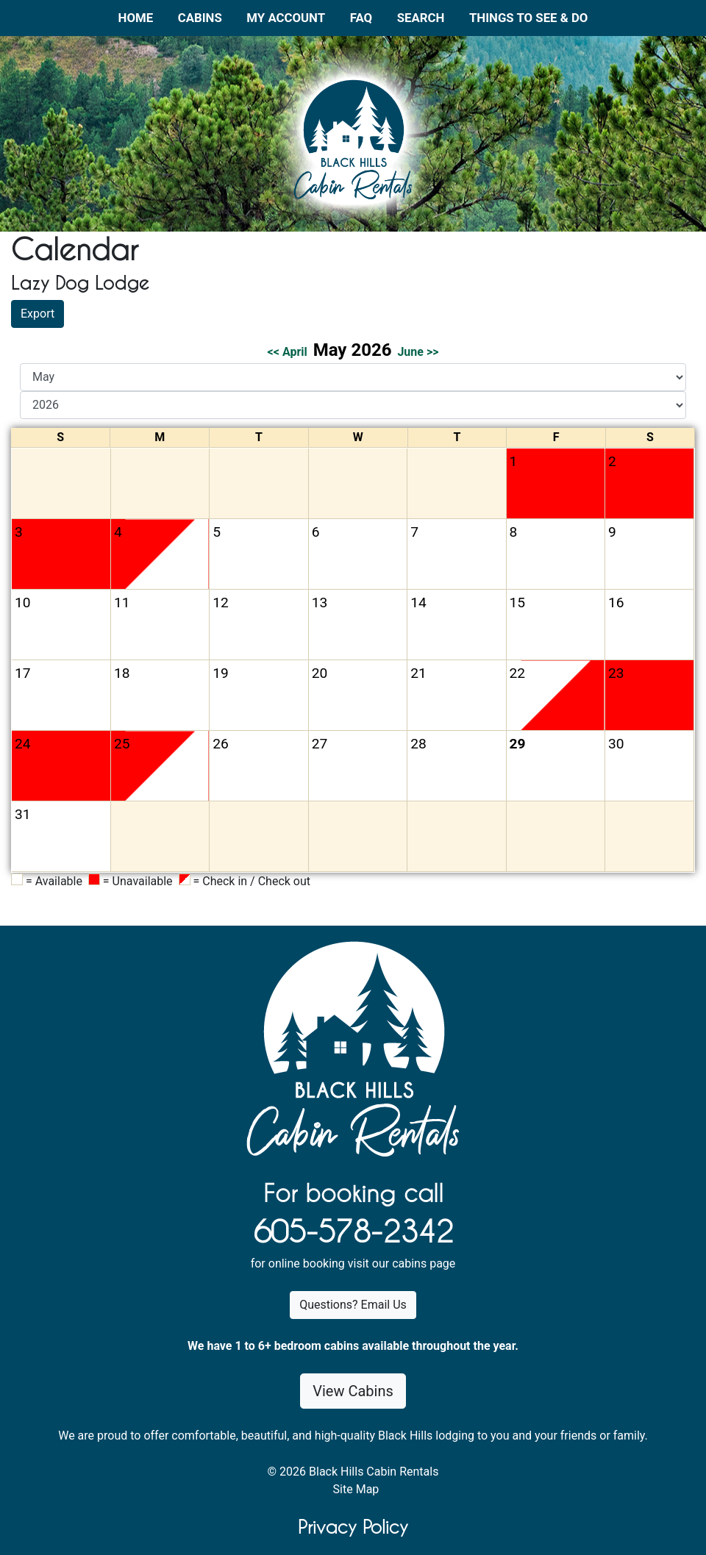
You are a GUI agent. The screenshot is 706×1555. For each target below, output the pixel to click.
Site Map (356, 1489)
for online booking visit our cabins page (353, 1263)
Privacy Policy (353, 1527)
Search (421, 17)
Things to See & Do (528, 17)
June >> (417, 352)
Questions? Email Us (353, 1305)
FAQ (361, 17)
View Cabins (353, 1391)
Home (136, 17)
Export (37, 314)
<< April (287, 352)
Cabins (200, 17)
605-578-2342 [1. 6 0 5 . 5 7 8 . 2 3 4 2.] (353, 1231)
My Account (285, 17)
